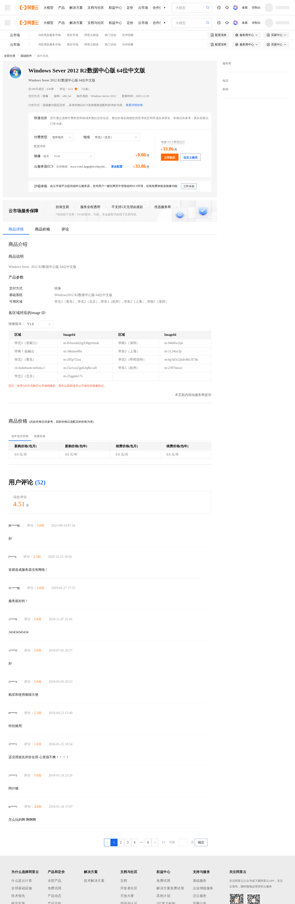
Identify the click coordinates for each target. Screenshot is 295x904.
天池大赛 (127, 896)
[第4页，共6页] (134, 842)
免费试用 (54, 888)
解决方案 (76, 7)
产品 (61, 7)
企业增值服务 (203, 888)
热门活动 (110, 35)
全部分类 (9, 56)
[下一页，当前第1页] (155, 842)
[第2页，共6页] (120, 842)
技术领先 (18, 896)
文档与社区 (95, 7)
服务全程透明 (90, 207)
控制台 (256, 7)
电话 (225, 80)
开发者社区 (129, 888)
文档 (123, 880)
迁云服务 (200, 896)
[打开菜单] (7, 7)
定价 (130, 7)
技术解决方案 (94, 880)
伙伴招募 (128, 35)
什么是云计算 (21, 880)
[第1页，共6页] (114, 842)
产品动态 (54, 896)
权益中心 (115, 7)
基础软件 (26, 56)
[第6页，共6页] (148, 842)
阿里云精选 (91, 35)
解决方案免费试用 (170, 888)
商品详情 (16, 229)
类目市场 (72, 35)
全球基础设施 (21, 888)
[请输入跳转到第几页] (183, 842)
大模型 (48, 7)
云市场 (143, 7)
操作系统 (42, 56)
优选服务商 (162, 207)
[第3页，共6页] (127, 842)
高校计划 (163, 896)
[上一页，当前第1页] (107, 842)
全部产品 (54, 880)
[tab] (20, 436)
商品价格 (42, 229)
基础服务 (200, 880)
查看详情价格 (134, 105)
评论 (65, 229)
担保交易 (62, 207)
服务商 (227, 63)
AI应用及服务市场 (49, 35)
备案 (245, 7)
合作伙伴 (159, 7)
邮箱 (225, 89)
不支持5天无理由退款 (127, 207)
